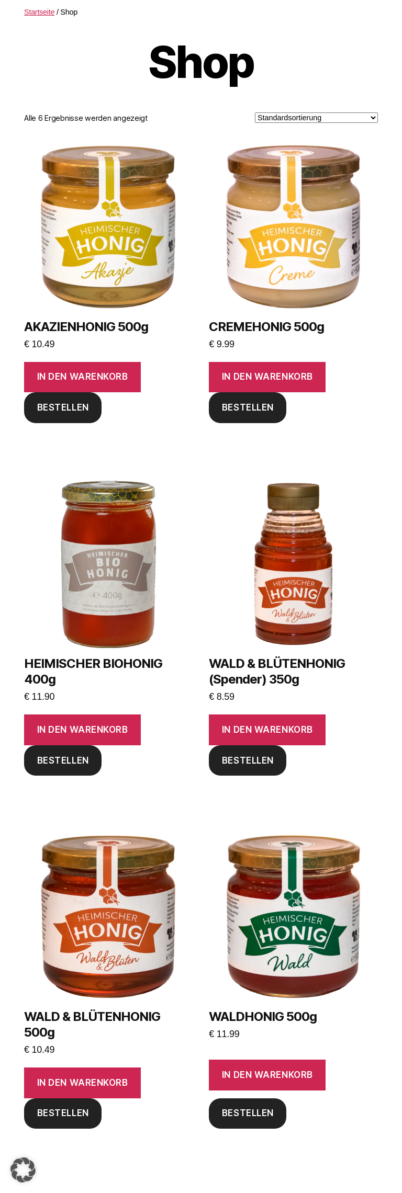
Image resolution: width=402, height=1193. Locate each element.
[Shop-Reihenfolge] (316, 117)
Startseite (39, 12)
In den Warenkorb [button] (82, 376)
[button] (23, 1170)
